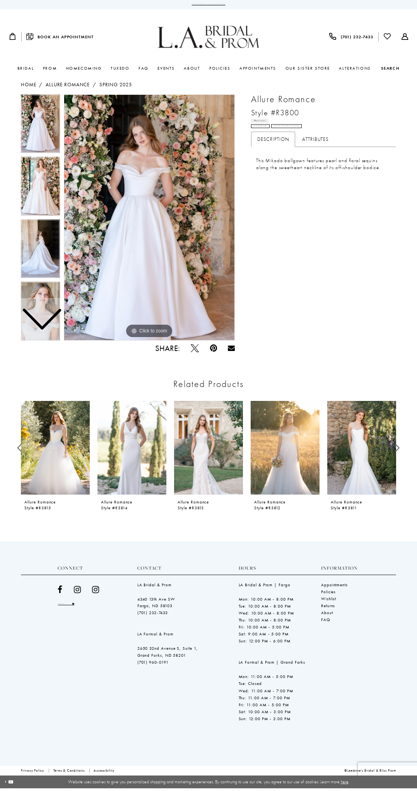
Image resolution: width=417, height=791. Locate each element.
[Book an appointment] (60, 39)
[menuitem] (12, 39)
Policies (328, 595)
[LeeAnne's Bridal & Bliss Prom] (208, 40)
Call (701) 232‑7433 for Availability (344, 142)
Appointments (334, 588)
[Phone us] (351, 39)
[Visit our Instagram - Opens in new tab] (77, 593)
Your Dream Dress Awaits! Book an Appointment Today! (208, 5)
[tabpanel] (149, 220)
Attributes (315, 158)
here (345, 784)
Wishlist (328, 601)
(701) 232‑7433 (152, 615)
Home (28, 88)
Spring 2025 (115, 88)
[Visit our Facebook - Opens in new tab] (60, 593)
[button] (12, 39)
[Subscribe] (101, 608)
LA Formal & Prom (155, 637)
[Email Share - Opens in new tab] (231, 351)
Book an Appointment (276, 142)
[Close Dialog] (8, 784)
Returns (328, 608)
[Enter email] (80, 608)
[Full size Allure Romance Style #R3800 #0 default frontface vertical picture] (149, 220)
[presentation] (55, 451)
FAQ (325, 622)
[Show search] (390, 71)
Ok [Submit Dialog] (22, 784)
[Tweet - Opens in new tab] (195, 351)
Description (273, 158)
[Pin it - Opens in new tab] (213, 351)
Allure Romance (68, 88)
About (327, 615)
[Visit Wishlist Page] (387, 39)
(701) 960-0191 (153, 665)
